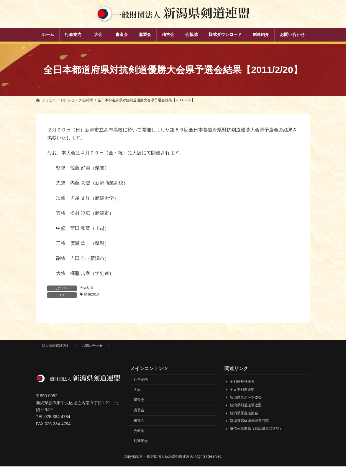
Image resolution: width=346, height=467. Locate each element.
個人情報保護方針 (56, 346)
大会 (137, 390)
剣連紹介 (141, 441)
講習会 (139, 411)
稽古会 (139, 421)
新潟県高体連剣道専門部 (249, 421)
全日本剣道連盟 (242, 390)
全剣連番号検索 (242, 382)
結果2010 (91, 295)
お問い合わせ (92, 346)
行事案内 (141, 380)
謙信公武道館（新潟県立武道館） (256, 429)
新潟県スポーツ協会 (246, 398)
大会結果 (87, 288)
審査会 (139, 400)
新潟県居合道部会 (244, 413)
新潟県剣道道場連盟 (246, 406)
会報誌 (139, 431)
